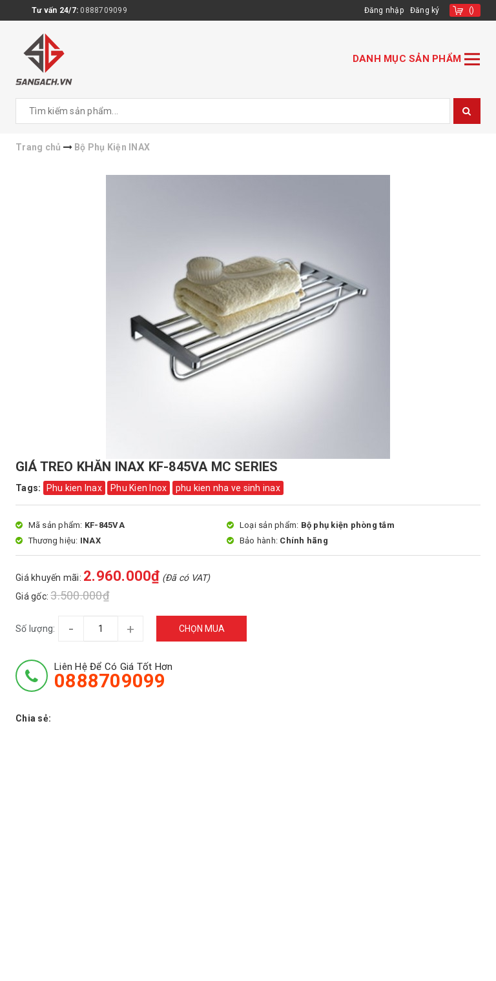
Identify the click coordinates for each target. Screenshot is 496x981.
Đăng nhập (384, 10)
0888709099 (103, 10)
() (472, 10)
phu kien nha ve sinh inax (228, 488)
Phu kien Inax (74, 488)
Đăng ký (425, 10)
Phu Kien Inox (138, 488)
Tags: (29, 488)
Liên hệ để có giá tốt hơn (113, 676)
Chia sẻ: (33, 718)
